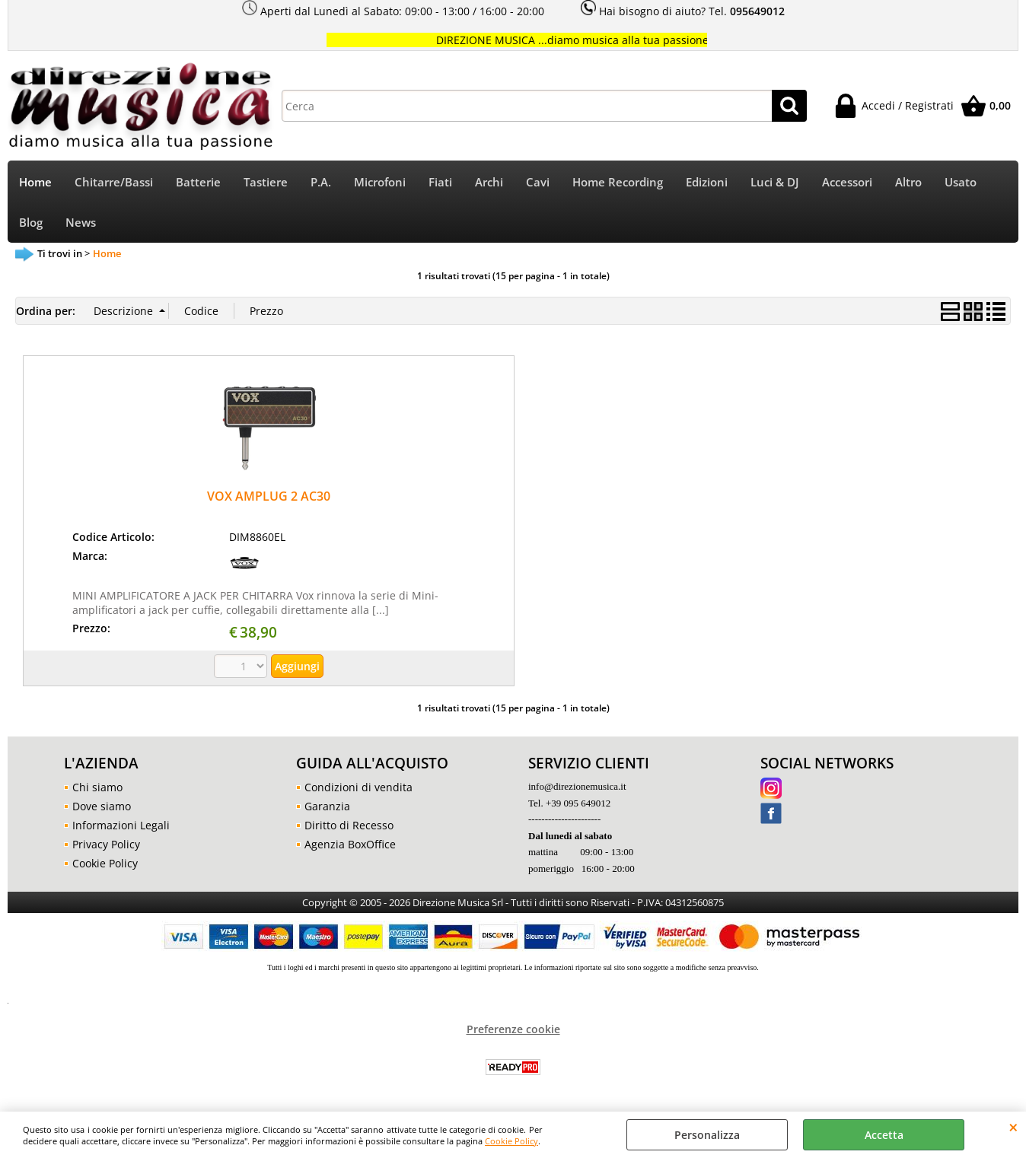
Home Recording (617, 182)
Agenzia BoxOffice (350, 844)
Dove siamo (101, 806)
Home (35, 182)
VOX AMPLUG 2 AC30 (268, 496)
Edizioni (707, 182)
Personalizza (707, 1135)
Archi (489, 182)
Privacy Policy (106, 844)
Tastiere (266, 182)
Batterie (198, 182)
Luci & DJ (774, 182)
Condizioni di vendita (358, 787)
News (80, 223)
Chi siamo (97, 787)
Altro (908, 182)
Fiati (440, 182)
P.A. (321, 182)
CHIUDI (1013, 1126)
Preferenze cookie (513, 1029)
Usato (961, 182)
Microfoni (380, 182)
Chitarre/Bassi (114, 182)
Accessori (847, 182)
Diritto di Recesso (349, 825)
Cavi (538, 182)
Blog (31, 223)
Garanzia (327, 806)
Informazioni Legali (121, 825)
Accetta (884, 1135)
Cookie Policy (511, 1141)
